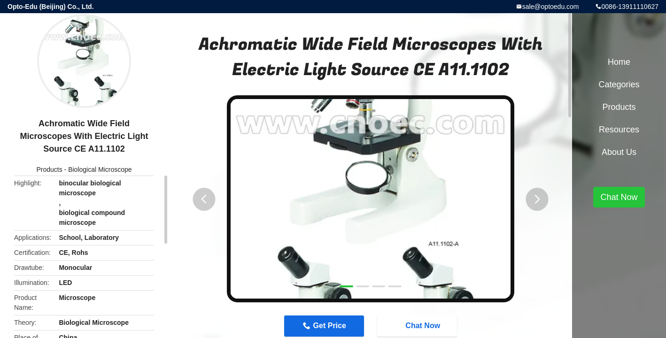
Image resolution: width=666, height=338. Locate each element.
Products (49, 169)
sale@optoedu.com (550, 6)
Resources (619, 129)
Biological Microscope (100, 169)
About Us (619, 152)
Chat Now (418, 325)
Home (619, 62)
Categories (618, 84)
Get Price (329, 326)
